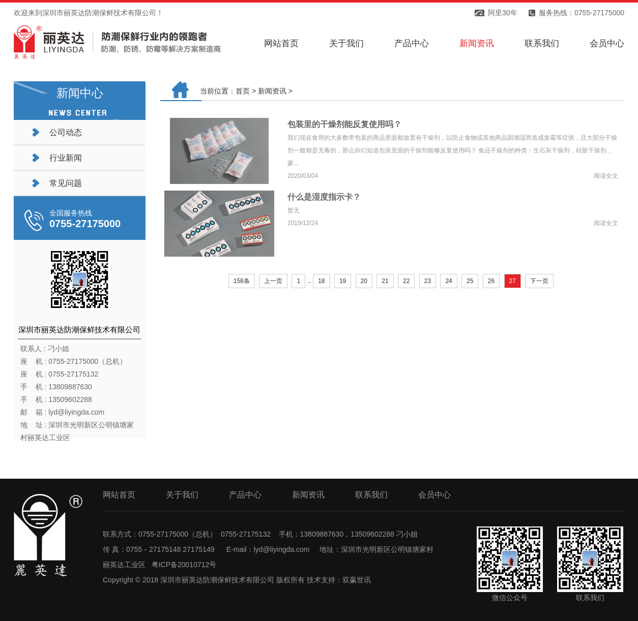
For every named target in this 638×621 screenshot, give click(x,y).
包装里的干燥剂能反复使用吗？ (344, 124)
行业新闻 (65, 157)
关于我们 (346, 43)
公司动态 (65, 132)
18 (321, 281)
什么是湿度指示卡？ (324, 197)
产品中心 (411, 43)
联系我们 (542, 43)
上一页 (273, 281)
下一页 (539, 281)
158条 (242, 281)
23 (427, 281)
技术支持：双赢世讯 (339, 580)
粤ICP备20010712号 (184, 565)
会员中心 (607, 43)
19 (342, 281)
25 (470, 281)
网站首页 (281, 43)
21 (385, 281)
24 (448, 281)
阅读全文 (606, 175)
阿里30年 (502, 13)
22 (406, 281)
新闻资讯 (476, 43)
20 (364, 281)
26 (491, 281)
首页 (243, 91)
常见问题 (65, 183)
